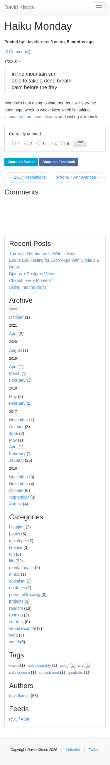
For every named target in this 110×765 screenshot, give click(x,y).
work (13, 635)
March (15, 373)
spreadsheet (49, 673)
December (18, 477)
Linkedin (73, 750)
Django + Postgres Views (32, 273)
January (16, 460)
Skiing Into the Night (27, 287)
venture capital (22, 628)
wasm (14, 666)
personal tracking (24, 594)
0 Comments (17, 51)
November (18, 420)
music (14, 574)
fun (12, 554)
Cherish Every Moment (30, 280)
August (15, 350)
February (17, 380)
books (14, 534)
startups (16, 621)
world (14, 642)
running (16, 615)
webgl (64, 666)
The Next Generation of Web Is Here (42, 253)
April (13, 333)
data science (19, 673)
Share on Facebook (59, 162)
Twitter (94, 750)
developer (18, 540)
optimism (17, 581)
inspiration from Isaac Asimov (31, 116)
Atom (26, 719)
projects (16, 601)
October (16, 317)
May (13, 396)
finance (15, 547)
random (16, 608)
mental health (21, 567)
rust (81, 666)
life (11, 561)
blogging (17, 527)
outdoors (17, 587)
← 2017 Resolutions (27, 177)
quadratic (75, 673)
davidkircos (37, 41)
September (19, 497)
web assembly (39, 666)
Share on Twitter (21, 162)
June (13, 433)
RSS (13, 719)
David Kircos (19, 7)
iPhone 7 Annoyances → (78, 177)
